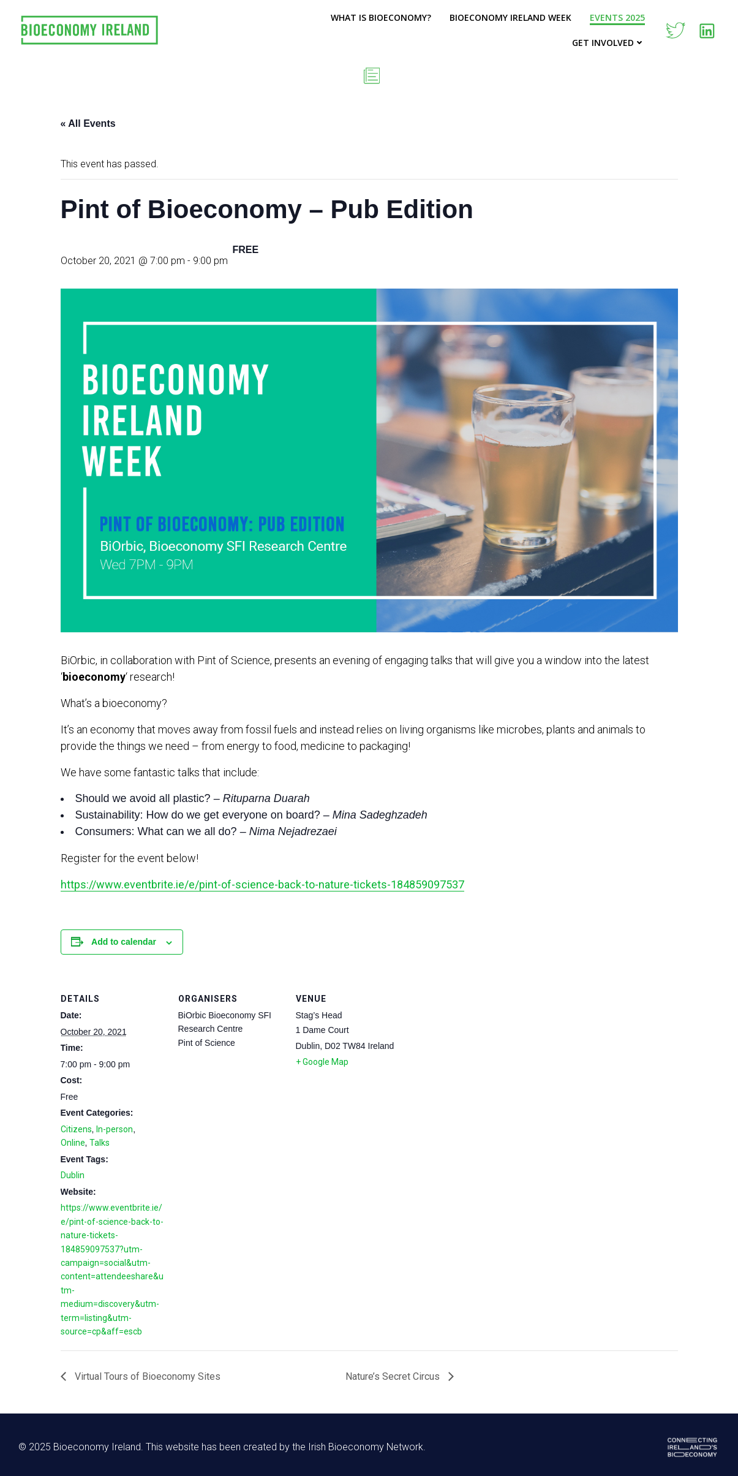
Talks (99, 1143)
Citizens (76, 1129)
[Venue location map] (478, 1058)
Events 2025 (617, 17)
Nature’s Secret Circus (393, 1376)
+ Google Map (322, 1062)
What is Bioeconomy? (381, 17)
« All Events (88, 123)
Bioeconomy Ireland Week (510, 17)
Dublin (73, 1175)
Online (73, 1143)
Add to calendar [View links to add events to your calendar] (123, 942)
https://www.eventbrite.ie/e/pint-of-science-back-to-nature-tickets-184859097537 (262, 884)
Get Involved (608, 42)
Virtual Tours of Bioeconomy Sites (146, 1376)
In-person (114, 1129)
